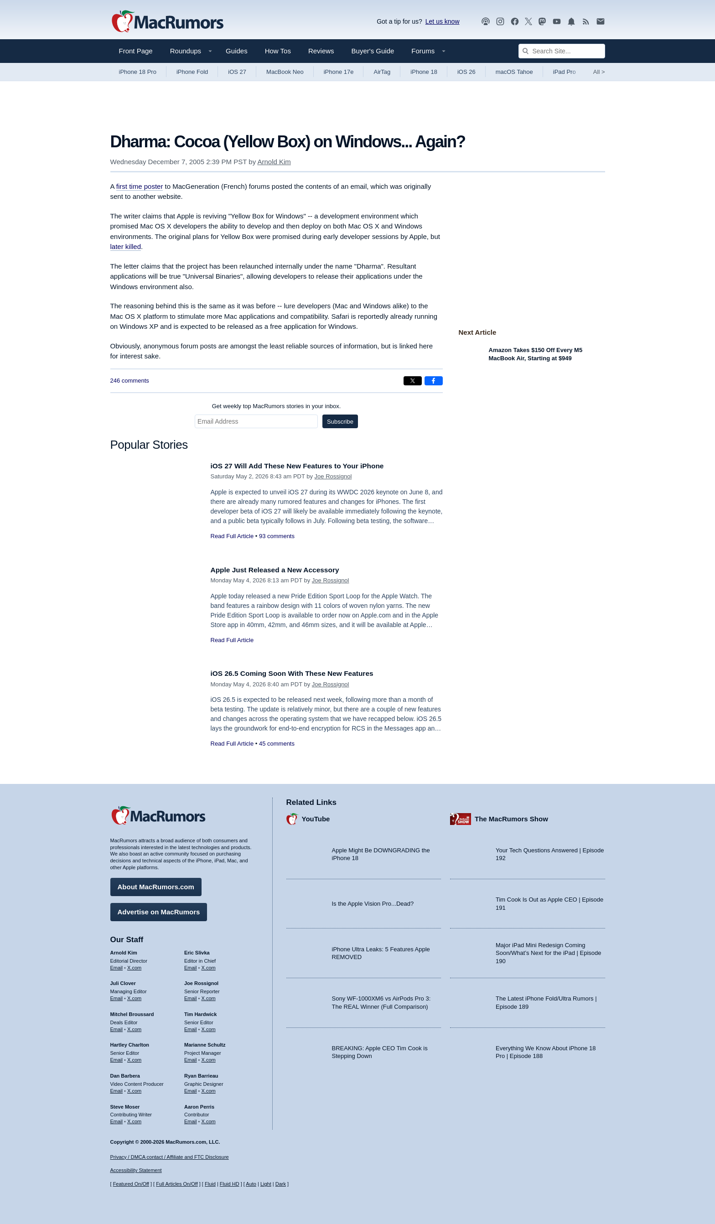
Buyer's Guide (373, 51)
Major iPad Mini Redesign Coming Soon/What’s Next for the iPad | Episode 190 (548, 950)
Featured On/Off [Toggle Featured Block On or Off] (131, 1184)
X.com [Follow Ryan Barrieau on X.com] (209, 1088)
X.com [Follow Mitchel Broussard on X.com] (134, 1027)
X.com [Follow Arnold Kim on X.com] (134, 965)
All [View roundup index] (599, 71)
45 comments (277, 743)
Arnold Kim (273, 162)
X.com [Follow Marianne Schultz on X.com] (209, 1057)
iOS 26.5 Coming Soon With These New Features (300, 673)
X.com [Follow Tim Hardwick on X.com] (209, 1027)
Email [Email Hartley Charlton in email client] (116, 1057)
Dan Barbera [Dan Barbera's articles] (125, 1073)
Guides (237, 51)
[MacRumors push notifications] (571, 21)
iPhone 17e (339, 71)
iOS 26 (466, 71)
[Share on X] (413, 380)
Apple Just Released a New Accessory (281, 569)
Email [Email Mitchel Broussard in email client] (116, 1027)
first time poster (139, 186)
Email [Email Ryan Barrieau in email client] (190, 1088)
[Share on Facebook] (434, 380)
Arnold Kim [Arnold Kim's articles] (123, 950)
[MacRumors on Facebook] (514, 21)
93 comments (277, 536)
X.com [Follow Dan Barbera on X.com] (134, 1088)
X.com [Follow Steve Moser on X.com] (134, 1119)
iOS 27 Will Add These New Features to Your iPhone (306, 466)
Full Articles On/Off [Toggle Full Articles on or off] (177, 1184)
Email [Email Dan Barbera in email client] (116, 1088)
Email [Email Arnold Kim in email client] (116, 965)
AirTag (381, 71)
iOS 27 (237, 71)
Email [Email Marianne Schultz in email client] (190, 1057)
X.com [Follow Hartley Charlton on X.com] (134, 1057)
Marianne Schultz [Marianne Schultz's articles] (204, 1042)
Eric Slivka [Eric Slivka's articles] (197, 950)
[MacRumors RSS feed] (586, 21)
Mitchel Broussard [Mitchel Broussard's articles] (132, 1012)
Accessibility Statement (136, 1170)
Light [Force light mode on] (265, 1184)
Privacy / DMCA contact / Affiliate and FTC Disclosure (169, 1157)
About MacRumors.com (156, 884)
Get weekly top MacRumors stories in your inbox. (276, 406)
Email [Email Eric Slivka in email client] (190, 965)
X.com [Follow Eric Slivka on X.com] (209, 965)
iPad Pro (564, 71)
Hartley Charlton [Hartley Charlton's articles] (130, 1042)
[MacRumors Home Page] (167, 22)
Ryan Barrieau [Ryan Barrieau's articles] (201, 1073)
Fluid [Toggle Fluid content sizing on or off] (210, 1184)
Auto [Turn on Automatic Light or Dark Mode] (251, 1184)
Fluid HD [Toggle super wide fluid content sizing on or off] (229, 1184)
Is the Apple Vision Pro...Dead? (373, 901)
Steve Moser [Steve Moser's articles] (125, 1104)
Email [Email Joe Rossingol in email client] (190, 996)
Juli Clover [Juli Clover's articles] (123, 981)
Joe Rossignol (333, 476)
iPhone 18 (423, 71)
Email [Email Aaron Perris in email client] (190, 1119)
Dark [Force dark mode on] (280, 1184)
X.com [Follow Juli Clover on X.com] (134, 996)
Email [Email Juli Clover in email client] (116, 996)
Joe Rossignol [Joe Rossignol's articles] (201, 981)
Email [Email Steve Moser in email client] (116, 1119)
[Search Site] (561, 51)
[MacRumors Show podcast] (485, 21)
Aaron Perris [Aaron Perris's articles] (199, 1104)
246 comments (129, 380)
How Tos (278, 51)
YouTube (316, 816)
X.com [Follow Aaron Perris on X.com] (209, 1119)
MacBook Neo (285, 71)
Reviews (321, 51)
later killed (125, 246)
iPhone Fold (192, 71)
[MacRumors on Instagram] (500, 21)
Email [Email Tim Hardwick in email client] (190, 1027)
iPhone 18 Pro (137, 71)
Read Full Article (232, 536)
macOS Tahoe (514, 71)
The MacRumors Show (511, 816)
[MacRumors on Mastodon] (542, 21)
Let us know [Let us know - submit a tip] (442, 21)
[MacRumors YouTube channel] (556, 21)
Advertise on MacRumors (159, 909)
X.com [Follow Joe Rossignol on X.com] (209, 996)
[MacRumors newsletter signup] (600, 21)
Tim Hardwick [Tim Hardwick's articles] (200, 1012)
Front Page (136, 51)
